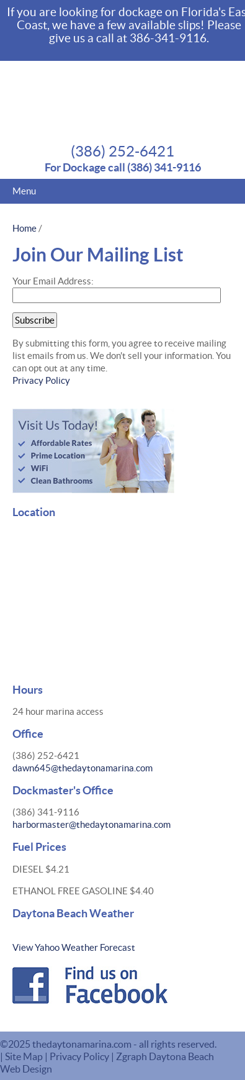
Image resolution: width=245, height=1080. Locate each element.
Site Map (24, 1056)
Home (24, 228)
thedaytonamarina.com (82, 1044)
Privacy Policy (41, 380)
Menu (24, 191)
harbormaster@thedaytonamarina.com (91, 824)
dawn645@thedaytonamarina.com (82, 768)
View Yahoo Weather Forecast (73, 947)
